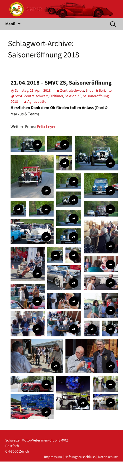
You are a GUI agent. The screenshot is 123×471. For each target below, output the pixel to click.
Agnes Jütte (36, 101)
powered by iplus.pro (101, 468)
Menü (10, 24)
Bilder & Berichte (99, 90)
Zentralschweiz (72, 90)
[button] (28, 144)
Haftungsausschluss (80, 457)
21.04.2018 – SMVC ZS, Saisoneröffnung (61, 82)
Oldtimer (56, 96)
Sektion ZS (73, 96)
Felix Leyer (46, 127)
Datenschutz (108, 457)
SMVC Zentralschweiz (31, 96)
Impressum (53, 457)
